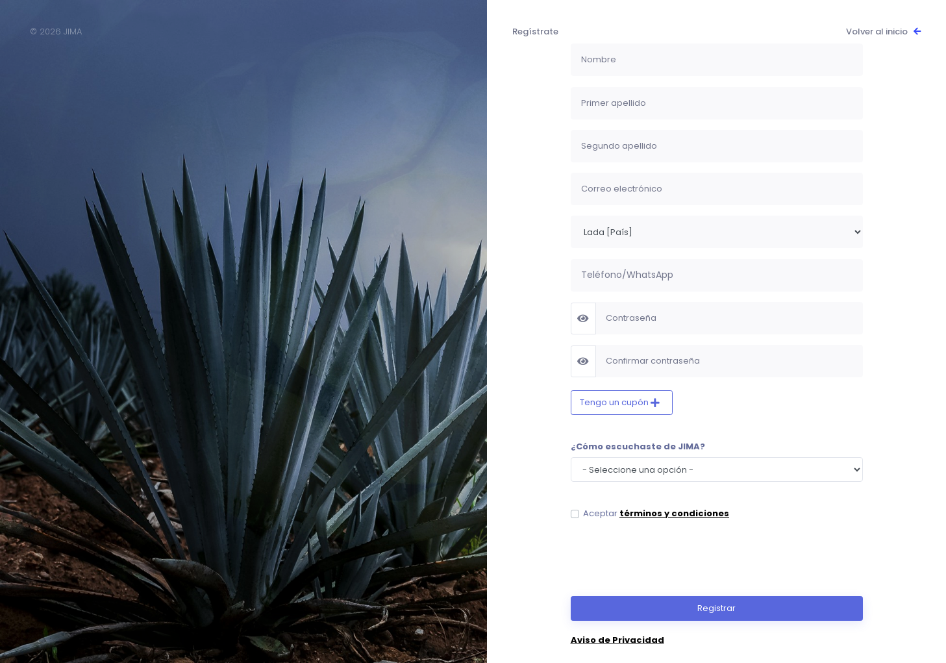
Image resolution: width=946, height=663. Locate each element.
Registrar (716, 608)
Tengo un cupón (615, 402)
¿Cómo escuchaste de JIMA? (638, 446)
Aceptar (656, 513)
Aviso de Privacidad (617, 640)
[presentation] (669, 557)
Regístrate (535, 31)
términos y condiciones (674, 513)
